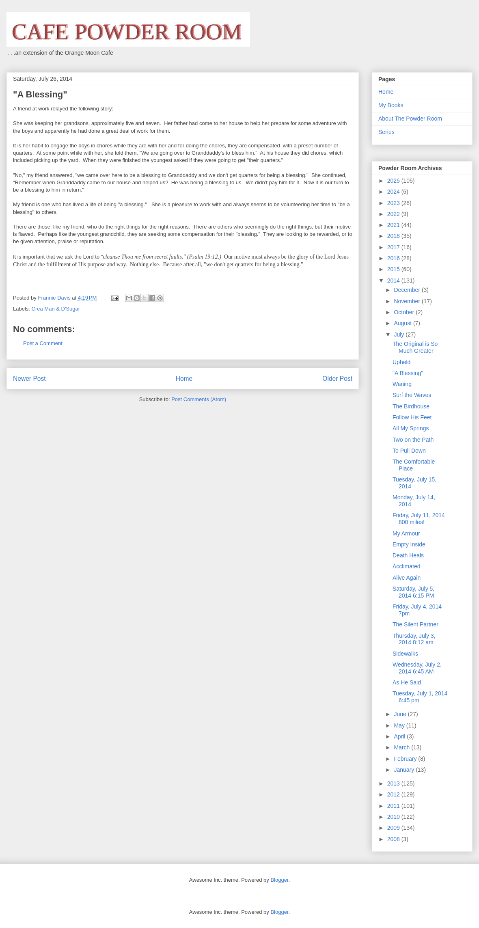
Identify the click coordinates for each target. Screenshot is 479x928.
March (402, 747)
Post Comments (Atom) (198, 399)
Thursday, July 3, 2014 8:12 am (414, 639)
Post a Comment (43, 343)
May (400, 725)
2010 (394, 817)
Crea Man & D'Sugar (56, 309)
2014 (394, 280)
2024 (394, 191)
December (407, 290)
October (405, 312)
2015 (394, 269)
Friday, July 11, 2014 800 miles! (419, 518)
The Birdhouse (411, 406)
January (405, 769)
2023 (394, 203)
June (401, 714)
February (406, 758)
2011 (394, 806)
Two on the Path (413, 439)
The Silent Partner (415, 624)
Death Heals (408, 555)
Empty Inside (409, 544)
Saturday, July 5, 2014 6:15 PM (413, 592)
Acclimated (406, 566)
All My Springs (411, 428)
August (403, 323)
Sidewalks (405, 653)
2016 (394, 258)
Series (386, 132)
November (407, 301)
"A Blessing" (408, 373)
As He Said (407, 682)
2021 (394, 225)
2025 (394, 180)
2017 (394, 247)
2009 (394, 827)
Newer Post (29, 378)
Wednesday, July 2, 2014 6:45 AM (417, 668)
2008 (394, 839)
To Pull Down (409, 450)
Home (184, 378)
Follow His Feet (412, 417)
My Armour (406, 533)
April (400, 736)
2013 (394, 783)
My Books (390, 105)
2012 (394, 794)
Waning (402, 384)
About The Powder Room (410, 118)
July (400, 334)
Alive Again (407, 577)
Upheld (401, 362)
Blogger (279, 880)
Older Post (337, 378)
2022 (394, 214)
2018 (394, 236)
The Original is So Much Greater (415, 347)
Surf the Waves (412, 395)
